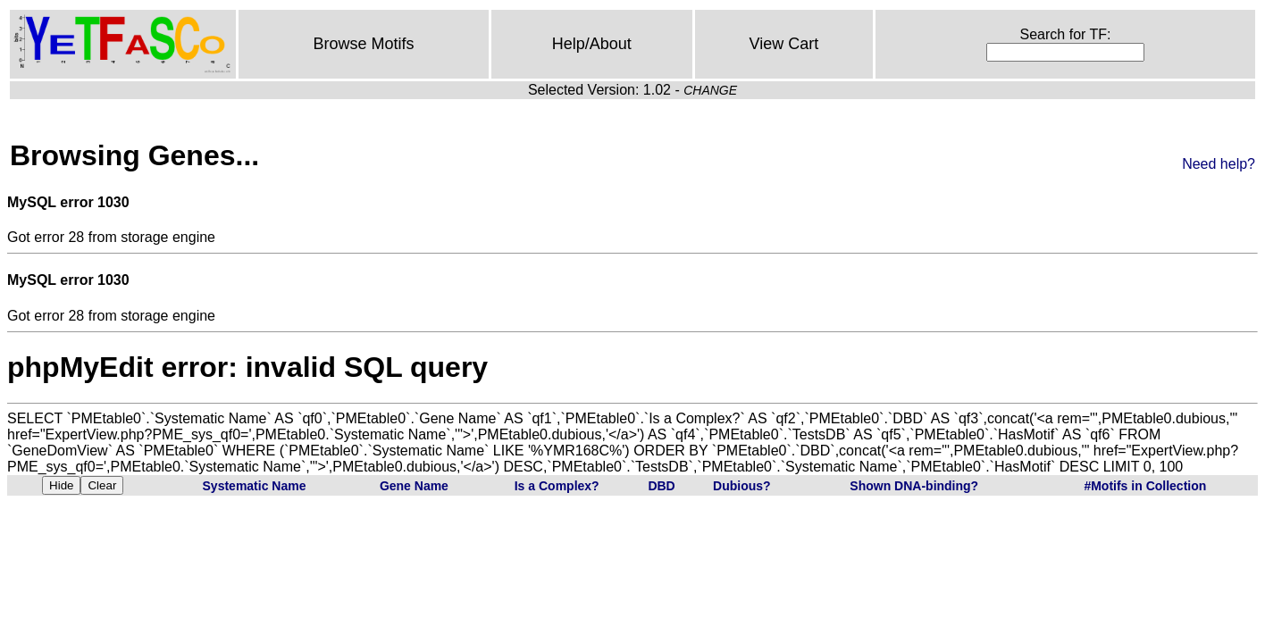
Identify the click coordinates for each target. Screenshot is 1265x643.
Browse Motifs (363, 44)
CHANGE (710, 90)
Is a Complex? (557, 486)
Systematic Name (254, 486)
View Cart (784, 44)
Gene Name (414, 486)
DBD (661, 486)
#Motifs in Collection (1145, 486)
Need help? (1218, 163)
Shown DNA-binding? (914, 486)
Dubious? (742, 486)
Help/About (592, 44)
